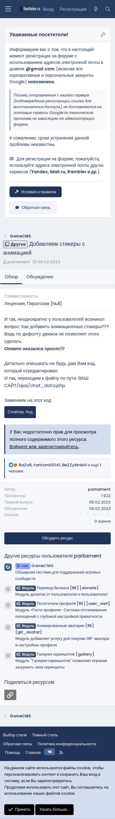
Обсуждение (39, 276)
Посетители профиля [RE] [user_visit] (62, 603)
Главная (32, 752)
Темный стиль (45, 735)
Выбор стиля (15, 735)
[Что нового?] (96, 9)
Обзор (11, 276)
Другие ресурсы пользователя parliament (53, 555)
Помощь (12, 752)
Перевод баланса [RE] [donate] (56, 588)
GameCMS (34, 566)
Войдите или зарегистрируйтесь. (44, 446)
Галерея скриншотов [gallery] (54, 654)
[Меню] (8, 9)
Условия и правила (35, 192)
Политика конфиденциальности (66, 744)
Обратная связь (33, 207)
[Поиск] (108, 9)
